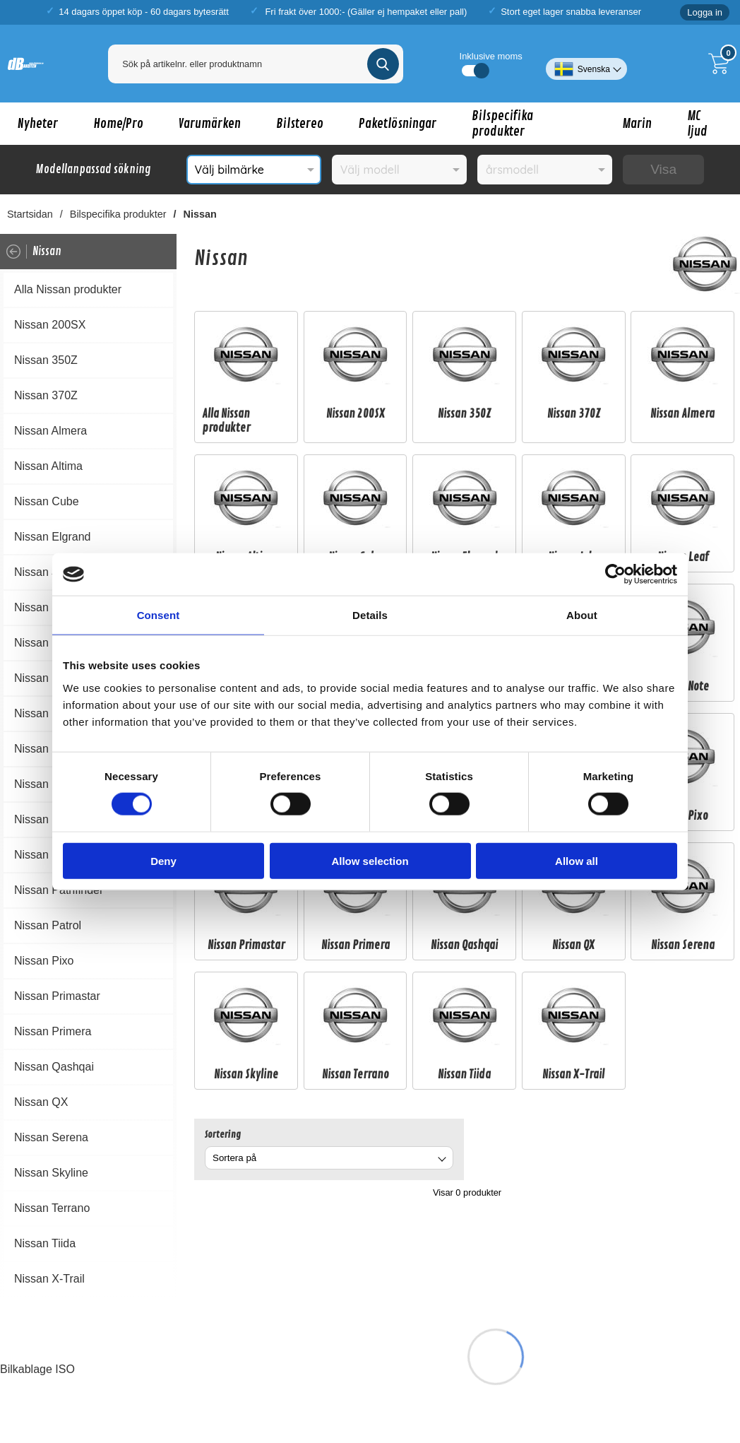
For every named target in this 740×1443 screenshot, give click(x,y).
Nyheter (38, 123)
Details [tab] (370, 615)
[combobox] (329, 1158)
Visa (663, 169)
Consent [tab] (158, 615)
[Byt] (440, 1160)
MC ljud (697, 123)
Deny (163, 860)
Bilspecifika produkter (502, 123)
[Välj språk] (586, 63)
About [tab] (581, 615)
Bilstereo (299, 123)
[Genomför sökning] (383, 64)
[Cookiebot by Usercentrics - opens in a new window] (615, 574)
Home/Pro (118, 123)
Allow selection (369, 860)
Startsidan (30, 214)
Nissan (200, 214)
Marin (637, 123)
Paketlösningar (397, 123)
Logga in (704, 12)
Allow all (576, 860)
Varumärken (210, 123)
